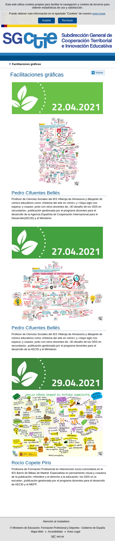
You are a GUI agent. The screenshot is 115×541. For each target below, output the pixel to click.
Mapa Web (37, 531)
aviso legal (98, 13)
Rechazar (67, 20)
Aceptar (46, 20)
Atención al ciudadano (56, 521)
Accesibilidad (55, 531)
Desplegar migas (5, 63)
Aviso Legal (73, 531)
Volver (99, 72)
